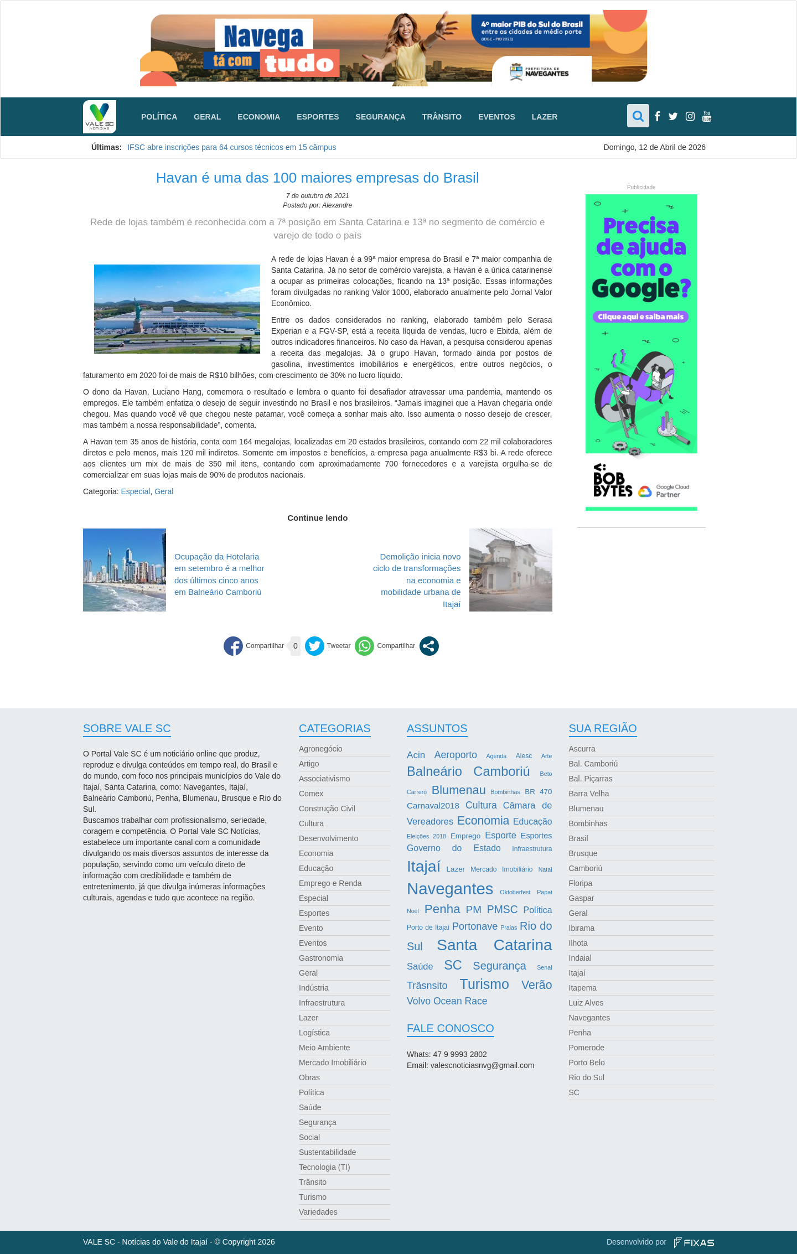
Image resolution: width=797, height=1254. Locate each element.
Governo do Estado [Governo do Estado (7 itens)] (454, 848)
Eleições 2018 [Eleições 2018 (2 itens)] (426, 836)
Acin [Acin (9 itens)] (416, 755)
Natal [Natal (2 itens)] (545, 869)
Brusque (583, 853)
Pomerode (587, 1047)
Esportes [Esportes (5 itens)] (536, 835)
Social (309, 1137)
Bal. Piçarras (591, 778)
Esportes (318, 116)
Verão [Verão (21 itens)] (536, 985)
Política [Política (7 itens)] (538, 910)
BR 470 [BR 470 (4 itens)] (538, 791)
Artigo (309, 763)
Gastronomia (321, 958)
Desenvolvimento (328, 838)
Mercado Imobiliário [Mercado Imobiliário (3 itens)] (501, 869)
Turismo (313, 1197)
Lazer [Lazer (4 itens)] (456, 869)
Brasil (578, 838)
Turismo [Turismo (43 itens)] (484, 984)
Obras (309, 1077)
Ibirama (582, 928)
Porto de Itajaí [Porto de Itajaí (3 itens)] (428, 927)
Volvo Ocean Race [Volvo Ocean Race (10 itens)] (447, 1001)
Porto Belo (587, 1062)
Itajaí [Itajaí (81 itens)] (424, 866)
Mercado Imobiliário (332, 1062)
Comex (311, 793)
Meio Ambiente (324, 1047)
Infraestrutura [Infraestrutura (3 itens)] (532, 849)
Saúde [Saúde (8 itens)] (420, 966)
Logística (314, 1032)
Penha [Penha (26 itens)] (442, 909)
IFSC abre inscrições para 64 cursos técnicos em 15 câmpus (231, 147)
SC (574, 1092)
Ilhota (578, 943)
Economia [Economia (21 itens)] (483, 820)
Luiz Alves (586, 1002)
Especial (135, 491)
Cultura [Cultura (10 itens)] (481, 805)
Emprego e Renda (330, 883)
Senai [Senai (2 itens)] (544, 967)
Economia (258, 116)
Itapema (583, 987)
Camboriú (586, 868)
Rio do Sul (587, 1077)
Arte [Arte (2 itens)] (546, 756)
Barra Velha (589, 793)
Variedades (318, 1212)
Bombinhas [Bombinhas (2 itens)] (505, 792)
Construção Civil (327, 808)
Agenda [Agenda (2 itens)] (496, 756)
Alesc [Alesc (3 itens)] (524, 756)
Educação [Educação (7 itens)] (532, 821)
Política (159, 116)
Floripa (581, 883)
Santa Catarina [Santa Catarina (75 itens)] (494, 945)
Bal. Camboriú (593, 763)
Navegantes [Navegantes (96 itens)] (450, 888)
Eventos (496, 116)
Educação (316, 868)
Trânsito (442, 116)
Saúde (310, 1107)
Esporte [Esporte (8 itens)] (500, 835)
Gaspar (581, 898)
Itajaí (577, 972)
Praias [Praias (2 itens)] (508, 927)
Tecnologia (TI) (324, 1167)
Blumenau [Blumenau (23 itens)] (459, 790)
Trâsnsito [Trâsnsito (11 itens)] (427, 985)
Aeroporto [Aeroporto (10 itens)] (455, 754)
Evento (311, 928)
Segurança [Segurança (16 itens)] (499, 966)
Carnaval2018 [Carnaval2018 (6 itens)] (433, 805)
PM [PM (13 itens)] (474, 909)
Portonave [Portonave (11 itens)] (475, 926)
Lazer (545, 116)
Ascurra (582, 748)
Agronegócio (321, 748)
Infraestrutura (322, 1002)
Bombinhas (588, 823)
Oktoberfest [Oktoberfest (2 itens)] (515, 892)
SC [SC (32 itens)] (453, 965)
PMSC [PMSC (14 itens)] (502, 909)
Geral (207, 116)
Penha (580, 1032)
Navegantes (589, 1017)
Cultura (311, 823)
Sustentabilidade (327, 1152)
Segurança (381, 116)
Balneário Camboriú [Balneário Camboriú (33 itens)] (468, 771)
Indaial (580, 958)
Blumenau (586, 808)
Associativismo (324, 778)
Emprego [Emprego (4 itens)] (465, 836)
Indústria (314, 987)
